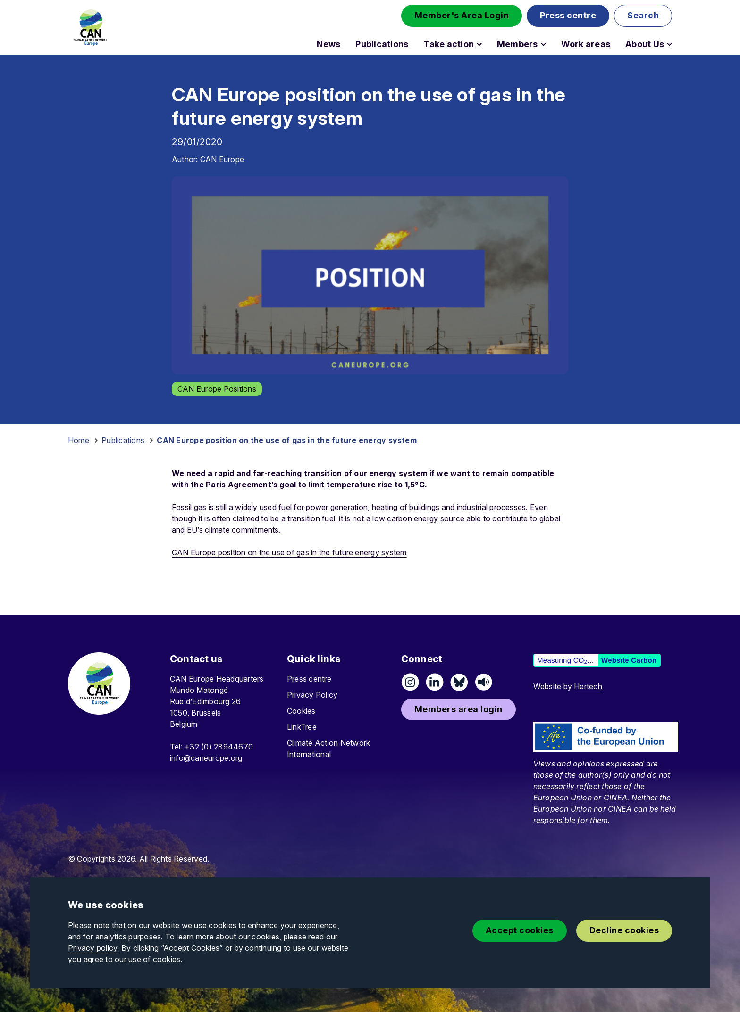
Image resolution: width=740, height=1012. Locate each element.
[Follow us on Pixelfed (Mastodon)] (459, 682)
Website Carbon (628, 660)
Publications (381, 44)
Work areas (585, 44)
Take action (448, 44)
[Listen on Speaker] (484, 682)
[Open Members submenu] (543, 44)
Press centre (309, 678)
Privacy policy (92, 948)
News (328, 44)
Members (517, 44)
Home (78, 440)
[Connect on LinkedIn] (435, 682)
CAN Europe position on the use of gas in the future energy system (289, 552)
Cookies (301, 711)
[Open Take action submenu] (479, 44)
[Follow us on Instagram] (410, 682)
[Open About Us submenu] (669, 44)
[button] (461, 16)
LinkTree (302, 727)
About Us (644, 44)
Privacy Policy (312, 694)
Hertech (588, 686)
